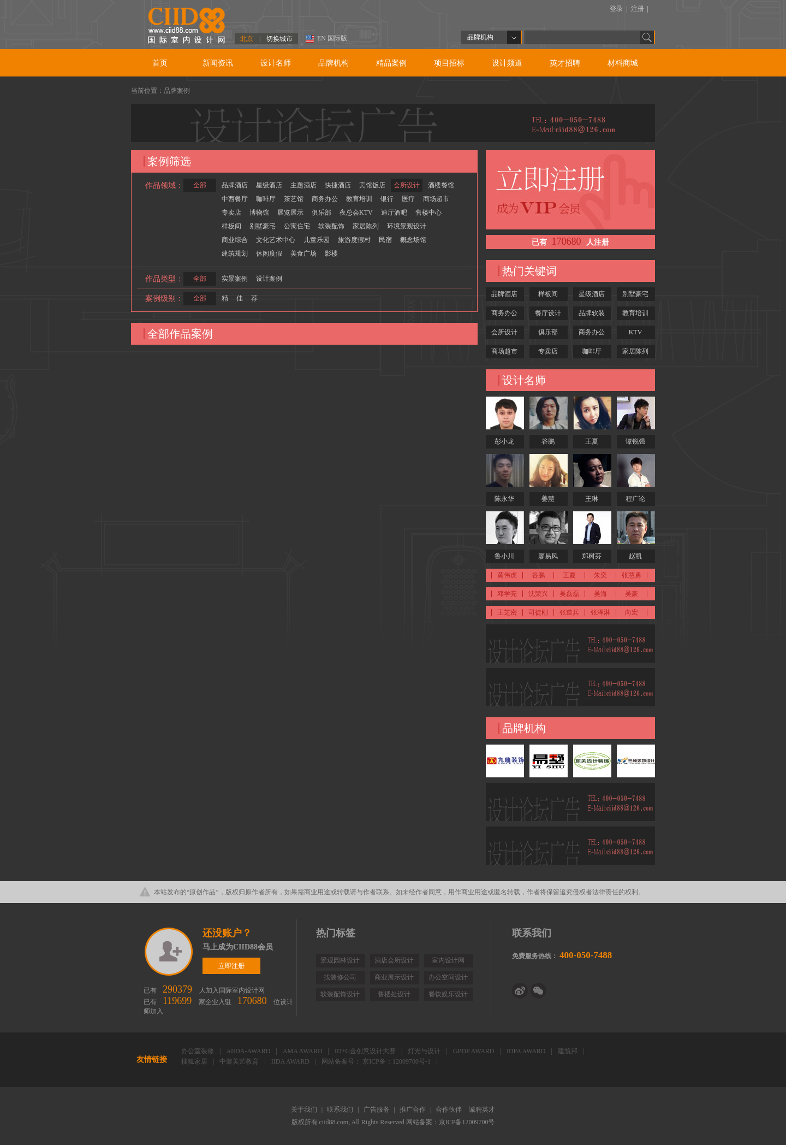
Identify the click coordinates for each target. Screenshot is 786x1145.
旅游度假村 (354, 240)
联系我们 (341, 1109)
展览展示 (290, 212)
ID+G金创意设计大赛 (366, 1051)
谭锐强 (635, 441)
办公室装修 (198, 1051)
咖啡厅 (266, 199)
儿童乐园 (316, 240)
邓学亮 (507, 594)
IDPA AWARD (527, 1051)
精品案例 (391, 63)
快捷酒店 (338, 185)
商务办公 (325, 199)
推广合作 (413, 1109)
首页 (160, 63)
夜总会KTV (356, 212)
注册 (638, 9)
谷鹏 (548, 441)
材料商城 (623, 63)
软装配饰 (331, 226)
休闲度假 (269, 253)
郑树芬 (592, 556)
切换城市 (279, 39)
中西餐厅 (235, 199)
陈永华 (504, 499)
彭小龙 (504, 441)
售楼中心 (428, 212)
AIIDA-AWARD (249, 1051)
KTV (635, 332)
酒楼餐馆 (441, 185)
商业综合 (235, 240)
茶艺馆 (293, 199)
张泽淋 (600, 612)
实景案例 (235, 278)
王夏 (591, 441)
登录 (617, 9)
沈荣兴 (538, 594)
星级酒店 (269, 185)
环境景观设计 (406, 226)
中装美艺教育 (239, 1061)
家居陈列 (366, 226)
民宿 (385, 240)
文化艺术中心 (275, 240)
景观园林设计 (340, 960)
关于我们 (305, 1109)
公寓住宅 (297, 226)
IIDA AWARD (291, 1061)
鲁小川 (504, 556)
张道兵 (569, 612)
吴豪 (631, 594)
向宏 (631, 612)
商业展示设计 (394, 977)
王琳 (591, 499)
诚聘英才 (482, 1109)
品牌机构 (333, 63)
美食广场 (303, 253)
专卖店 (231, 212)
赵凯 (635, 556)
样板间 (231, 226)
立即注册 (169, 952)
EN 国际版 (332, 38)
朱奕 (600, 575)
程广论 (635, 499)
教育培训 (359, 199)
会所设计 (407, 185)
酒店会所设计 (394, 960)
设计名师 (275, 63)
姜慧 (548, 499)
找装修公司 (340, 977)
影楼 (331, 253)
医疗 (408, 199)
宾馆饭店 (372, 185)
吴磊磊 (569, 594)
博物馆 (259, 212)
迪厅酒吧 (394, 212)
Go (647, 37)
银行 (387, 199)
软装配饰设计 (340, 994)
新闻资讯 (218, 63)
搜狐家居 (195, 1061)
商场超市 (436, 199)
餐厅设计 (548, 313)
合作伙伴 (449, 1109)
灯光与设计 (425, 1051)
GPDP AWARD (474, 1051)
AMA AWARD (303, 1051)
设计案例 (269, 278)
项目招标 (449, 63)
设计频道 (507, 63)
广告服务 (377, 1109)
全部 (199, 185)
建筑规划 (235, 253)
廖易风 (548, 556)
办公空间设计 (448, 977)
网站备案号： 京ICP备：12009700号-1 (376, 1061)
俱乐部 (321, 212)
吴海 (600, 594)
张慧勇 (631, 575)
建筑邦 (568, 1051)
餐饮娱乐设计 (448, 994)
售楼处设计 (394, 994)
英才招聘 (565, 63)
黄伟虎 (507, 575)
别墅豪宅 (262, 226)
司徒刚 (538, 612)
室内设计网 (448, 960)
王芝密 (507, 612)
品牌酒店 (235, 185)
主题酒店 (303, 185)
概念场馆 (413, 240)
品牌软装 (592, 313)
